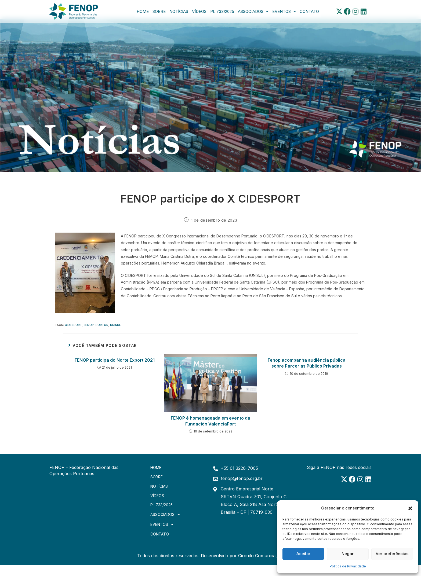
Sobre (159, 11)
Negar (348, 553)
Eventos (284, 11)
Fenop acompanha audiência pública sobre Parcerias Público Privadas (307, 363)
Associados (253, 11)
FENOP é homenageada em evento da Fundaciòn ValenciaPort (210, 421)
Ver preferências (392, 553)
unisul (115, 325)
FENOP (89, 325)
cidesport (73, 325)
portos (102, 325)
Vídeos (199, 11)
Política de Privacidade (348, 566)
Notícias (178, 11)
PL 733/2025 (222, 11)
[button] (410, 508)
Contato (309, 11)
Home (143, 11)
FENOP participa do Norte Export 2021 (115, 360)
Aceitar (303, 553)
